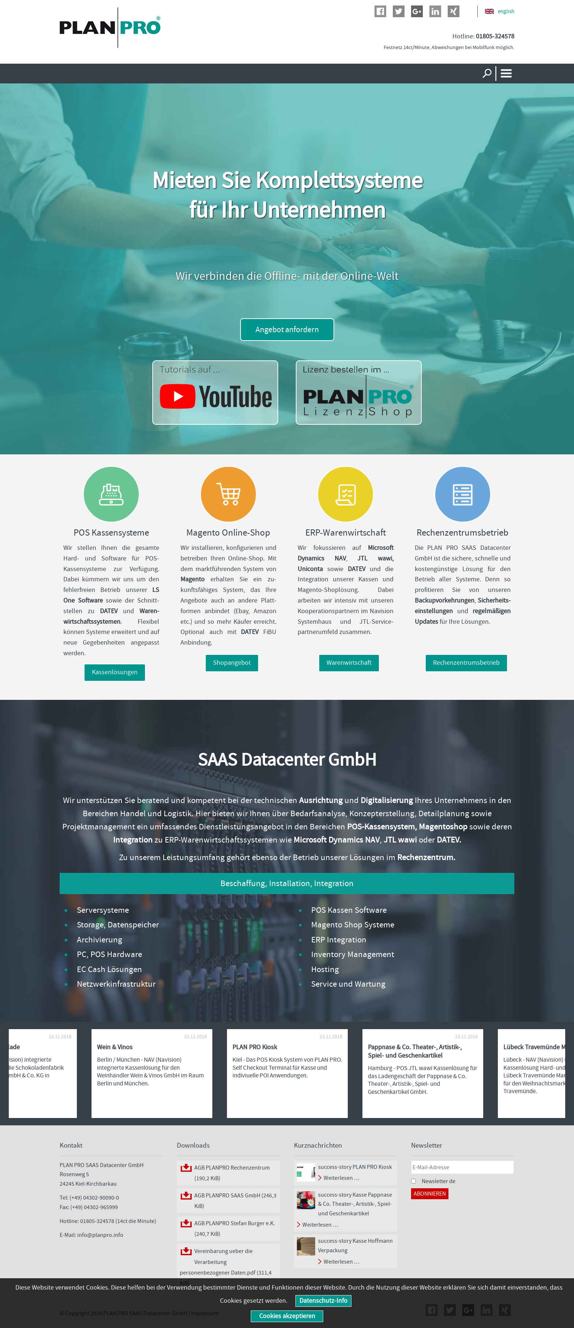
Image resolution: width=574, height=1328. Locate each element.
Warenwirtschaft (349, 663)
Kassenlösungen (115, 672)
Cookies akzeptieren (287, 1316)
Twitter (399, 11)
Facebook (380, 11)
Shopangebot (232, 663)
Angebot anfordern (287, 330)
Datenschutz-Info (323, 1301)
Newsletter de (438, 1181)
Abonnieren (430, 1193)
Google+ (417, 11)
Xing (453, 11)
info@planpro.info (100, 1235)
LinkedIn (435, 11)
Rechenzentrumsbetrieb (466, 663)
